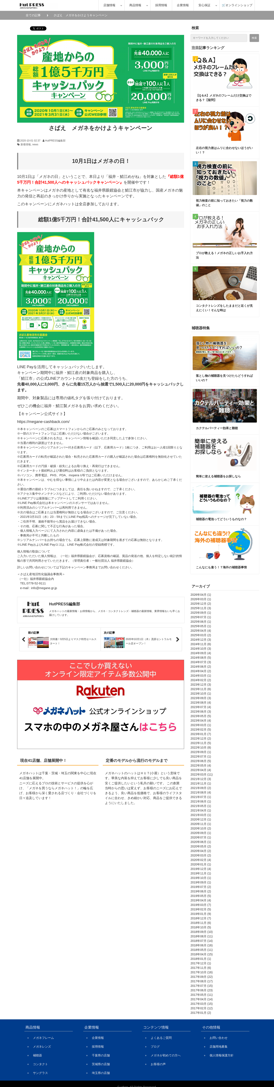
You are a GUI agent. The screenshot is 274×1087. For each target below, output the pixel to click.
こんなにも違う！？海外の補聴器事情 (221, 567)
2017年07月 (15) (202, 985)
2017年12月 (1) (201, 963)
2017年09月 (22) (202, 976)
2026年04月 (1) (201, 594)
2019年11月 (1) (201, 873)
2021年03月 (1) (201, 815)
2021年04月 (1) (201, 810)
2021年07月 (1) (201, 797)
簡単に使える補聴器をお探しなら (218, 476)
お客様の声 (158, 1064)
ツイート (36, 26)
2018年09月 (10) (202, 932)
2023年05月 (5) (201, 716)
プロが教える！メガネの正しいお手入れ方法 (224, 255)
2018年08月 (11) (202, 936)
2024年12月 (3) (201, 639)
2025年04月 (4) (201, 630)
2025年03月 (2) (201, 635)
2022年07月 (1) (201, 756)
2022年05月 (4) (201, 765)
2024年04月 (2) (201, 671)
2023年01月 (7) (201, 734)
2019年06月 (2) (201, 891)
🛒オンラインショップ (237, 5)
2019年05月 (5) (201, 896)
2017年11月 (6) (201, 967)
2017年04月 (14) (202, 999)
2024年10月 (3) (201, 648)
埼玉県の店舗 (101, 1073)
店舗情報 (109, 5)
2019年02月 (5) (201, 909)
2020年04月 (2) (201, 851)
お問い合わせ (219, 1037)
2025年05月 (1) (201, 626)
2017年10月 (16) (202, 972)
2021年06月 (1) (201, 801)
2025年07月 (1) (201, 617)
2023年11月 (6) (201, 689)
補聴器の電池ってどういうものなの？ (221, 519)
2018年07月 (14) (202, 941)
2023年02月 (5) (201, 729)
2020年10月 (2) (201, 828)
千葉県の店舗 (101, 1055)
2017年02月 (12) (202, 1008)
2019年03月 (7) (201, 905)
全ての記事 (33, 15)
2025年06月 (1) (201, 621)
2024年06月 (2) (201, 666)
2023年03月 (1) (201, 725)
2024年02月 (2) (201, 680)
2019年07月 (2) (201, 887)
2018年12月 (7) (201, 918)
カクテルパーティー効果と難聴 (217, 428)
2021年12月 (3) (201, 779)
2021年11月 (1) (201, 783)
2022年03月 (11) (202, 774)
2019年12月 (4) (201, 869)
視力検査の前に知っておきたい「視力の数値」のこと (224, 203)
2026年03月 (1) (201, 599)
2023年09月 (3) (201, 698)
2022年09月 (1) (201, 752)
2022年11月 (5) (201, 743)
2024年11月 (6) (201, 644)
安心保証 (204, 5)
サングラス (40, 1073)
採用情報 (161, 5)
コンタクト (40, 1064)
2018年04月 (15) (202, 954)
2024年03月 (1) (201, 675)
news (35, 144)
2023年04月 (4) (201, 720)
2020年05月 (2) (201, 846)
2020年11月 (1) (201, 824)
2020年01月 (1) (201, 864)
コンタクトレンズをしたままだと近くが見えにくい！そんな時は (224, 308)
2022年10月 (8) (201, 747)
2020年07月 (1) (201, 837)
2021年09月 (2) (201, 788)
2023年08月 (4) (201, 702)
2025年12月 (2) (201, 603)
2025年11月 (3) (201, 608)
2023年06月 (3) (201, 711)
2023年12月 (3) (201, 684)
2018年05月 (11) (202, 949)
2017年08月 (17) (202, 981)
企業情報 (183, 5)
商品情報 (135, 5)
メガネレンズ (42, 1046)
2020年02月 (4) (201, 860)
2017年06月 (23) (202, 990)
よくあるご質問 (161, 1037)
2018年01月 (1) (201, 958)
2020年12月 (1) (201, 819)
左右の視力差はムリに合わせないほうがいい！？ (224, 150)
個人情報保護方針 (222, 1055)
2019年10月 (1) (201, 878)
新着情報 (26, 144)
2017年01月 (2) (201, 1012)
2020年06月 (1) (201, 842)
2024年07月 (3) (201, 662)
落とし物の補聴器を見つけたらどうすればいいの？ (224, 378)
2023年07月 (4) (201, 707)
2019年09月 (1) (201, 882)
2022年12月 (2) (201, 738)
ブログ (155, 1046)
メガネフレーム (43, 1037)
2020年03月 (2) (201, 855)
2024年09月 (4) (201, 653)
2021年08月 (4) (201, 792)
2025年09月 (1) (201, 612)
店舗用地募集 (219, 1046)
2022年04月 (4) (201, 770)
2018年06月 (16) (202, 945)
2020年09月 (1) (201, 833)
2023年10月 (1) (201, 693)
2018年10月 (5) (201, 927)
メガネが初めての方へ (166, 1055)
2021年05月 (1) (201, 806)
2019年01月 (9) (201, 914)
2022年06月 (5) (201, 761)
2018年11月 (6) (201, 923)
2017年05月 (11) (202, 994)
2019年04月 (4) (201, 900)
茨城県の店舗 (101, 1064)
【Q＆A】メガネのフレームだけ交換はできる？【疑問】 (223, 98)
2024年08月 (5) (201, 657)
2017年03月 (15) (202, 1003)
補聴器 (37, 1055)
